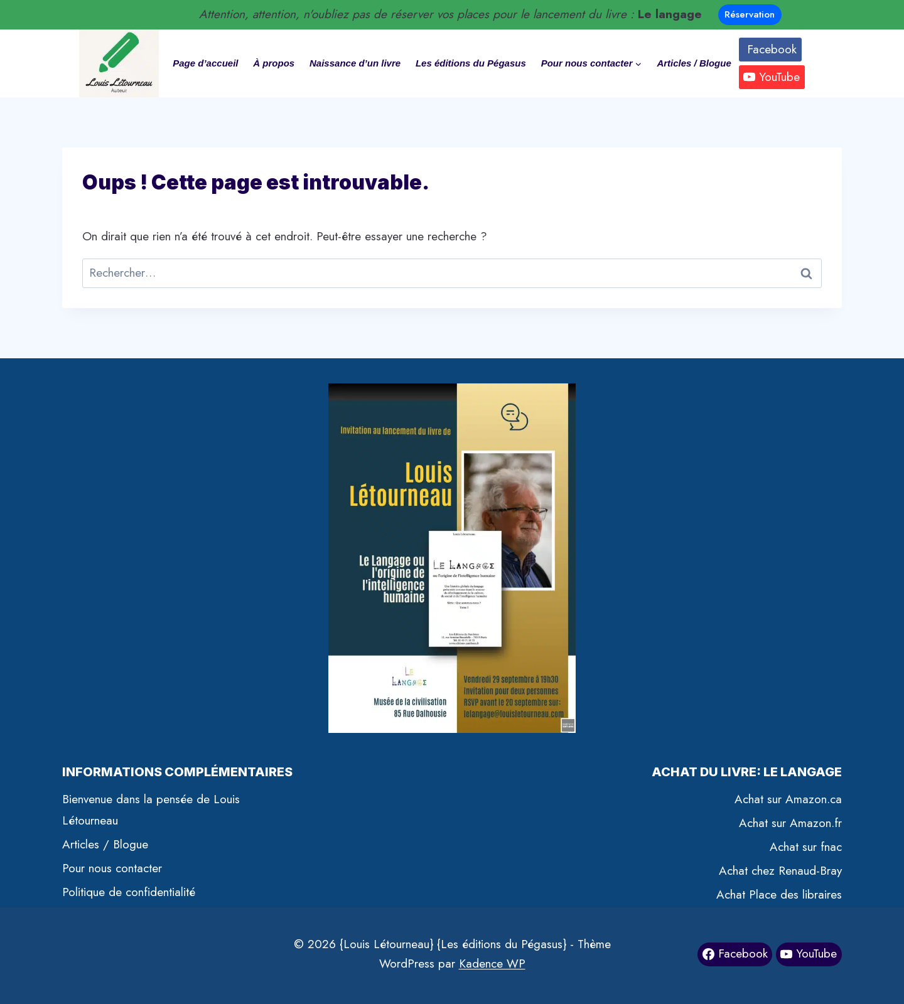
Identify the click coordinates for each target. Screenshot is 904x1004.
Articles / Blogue (694, 63)
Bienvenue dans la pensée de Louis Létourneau (151, 810)
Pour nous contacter (112, 868)
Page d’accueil (205, 63)
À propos (273, 63)
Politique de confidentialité (128, 892)
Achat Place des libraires (779, 894)
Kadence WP (492, 963)
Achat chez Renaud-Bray (780, 870)
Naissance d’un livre (355, 63)
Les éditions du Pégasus (471, 63)
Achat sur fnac (806, 846)
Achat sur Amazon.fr (790, 822)
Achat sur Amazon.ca (788, 799)
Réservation (749, 14)
